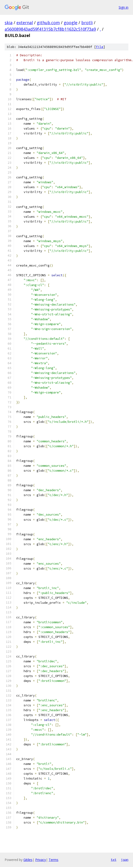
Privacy (40, 859)
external (24, 22)
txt (113, 859)
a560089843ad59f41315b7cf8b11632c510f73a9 (50, 29)
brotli (87, 22)
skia (9, 22)
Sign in (123, 7)
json (124, 859)
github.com (48, 22)
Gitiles (27, 859)
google (70, 22)
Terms (53, 859)
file (99, 47)
